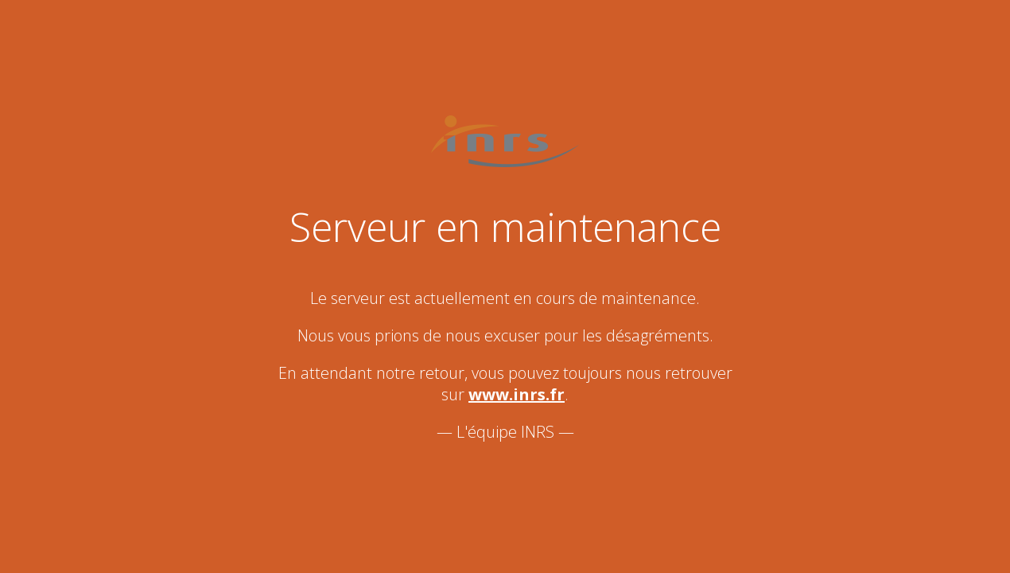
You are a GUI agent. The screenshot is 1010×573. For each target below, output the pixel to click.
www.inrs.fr (516, 394)
